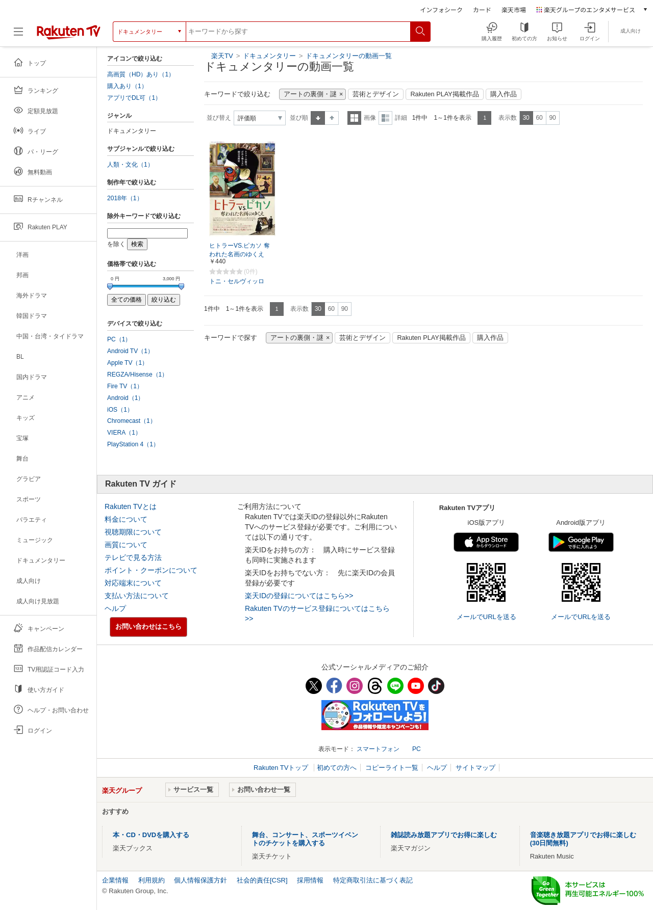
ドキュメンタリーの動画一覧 (349, 56)
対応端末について (133, 583)
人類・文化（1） (130, 164)
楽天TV (222, 56)
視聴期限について (133, 532)
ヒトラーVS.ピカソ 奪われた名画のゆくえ (239, 250)
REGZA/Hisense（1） (137, 374)
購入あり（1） (127, 86)
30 (525, 117)
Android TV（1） (130, 351)
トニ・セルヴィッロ (236, 281)
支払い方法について (137, 596)
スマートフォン (378, 749)
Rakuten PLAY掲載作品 (444, 94)
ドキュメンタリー (270, 56)
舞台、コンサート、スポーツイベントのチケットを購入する (305, 839)
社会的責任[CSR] (262, 880)
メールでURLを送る (486, 617)
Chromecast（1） (131, 420)
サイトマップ (475, 767)
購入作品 (503, 94)
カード (482, 9)
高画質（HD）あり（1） (140, 74)
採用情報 (310, 880)
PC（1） (119, 339)
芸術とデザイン (376, 94)
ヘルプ (115, 608)
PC (416, 749)
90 (552, 117)
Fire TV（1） (125, 386)
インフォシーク (441, 9)
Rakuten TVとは (131, 506)
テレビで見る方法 (133, 557)
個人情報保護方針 (200, 880)
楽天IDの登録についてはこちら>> (299, 596)
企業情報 (115, 880)
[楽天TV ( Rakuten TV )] (69, 31)
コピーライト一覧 (391, 767)
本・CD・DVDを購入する (151, 835)
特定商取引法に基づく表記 (373, 880)
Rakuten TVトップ (282, 767)
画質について (126, 545)
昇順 (318, 118)
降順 (332, 118)
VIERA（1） (124, 432)
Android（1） (125, 398)
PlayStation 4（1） (133, 444)
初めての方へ (337, 767)
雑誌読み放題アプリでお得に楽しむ (444, 835)
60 (539, 117)
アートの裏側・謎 (310, 94)
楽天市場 (513, 9)
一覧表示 (354, 118)
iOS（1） (120, 409)
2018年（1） (125, 198)
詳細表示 (385, 118)
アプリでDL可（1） (134, 97)
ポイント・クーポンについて (151, 570)
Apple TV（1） (127, 362)
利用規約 (151, 880)
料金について (126, 519)
